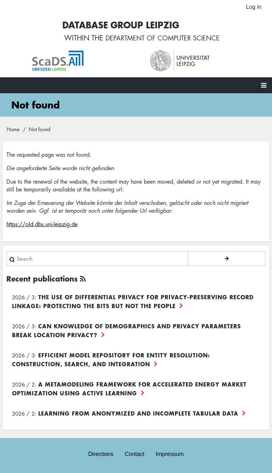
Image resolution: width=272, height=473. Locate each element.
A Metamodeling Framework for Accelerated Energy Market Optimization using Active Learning (129, 390)
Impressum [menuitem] (170, 454)
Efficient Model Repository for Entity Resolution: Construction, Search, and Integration (111, 360)
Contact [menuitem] (134, 454)
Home (13, 130)
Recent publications (42, 280)
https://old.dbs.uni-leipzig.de (42, 225)
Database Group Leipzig (116, 25)
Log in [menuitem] (253, 7)
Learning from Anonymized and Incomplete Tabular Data (138, 414)
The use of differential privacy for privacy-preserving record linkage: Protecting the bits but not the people (133, 302)
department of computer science (162, 39)
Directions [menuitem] (100, 454)
